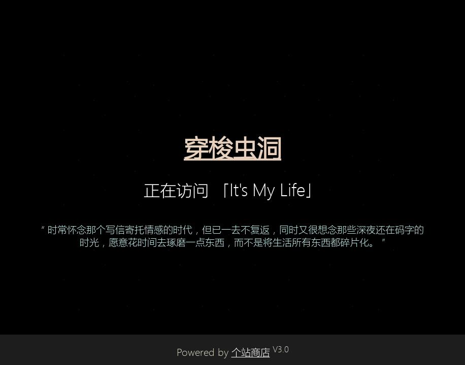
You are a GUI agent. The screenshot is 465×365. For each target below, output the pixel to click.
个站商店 (250, 352)
